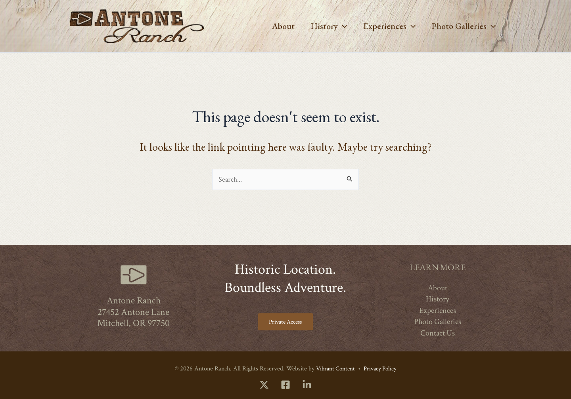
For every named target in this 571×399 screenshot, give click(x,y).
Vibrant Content (334, 368)
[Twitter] (264, 384)
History (325, 26)
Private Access (285, 321)
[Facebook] (285, 384)
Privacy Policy (381, 368)
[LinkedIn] (307, 384)
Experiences (387, 26)
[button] (338, 26)
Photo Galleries (463, 26)
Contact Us (437, 331)
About (277, 26)
